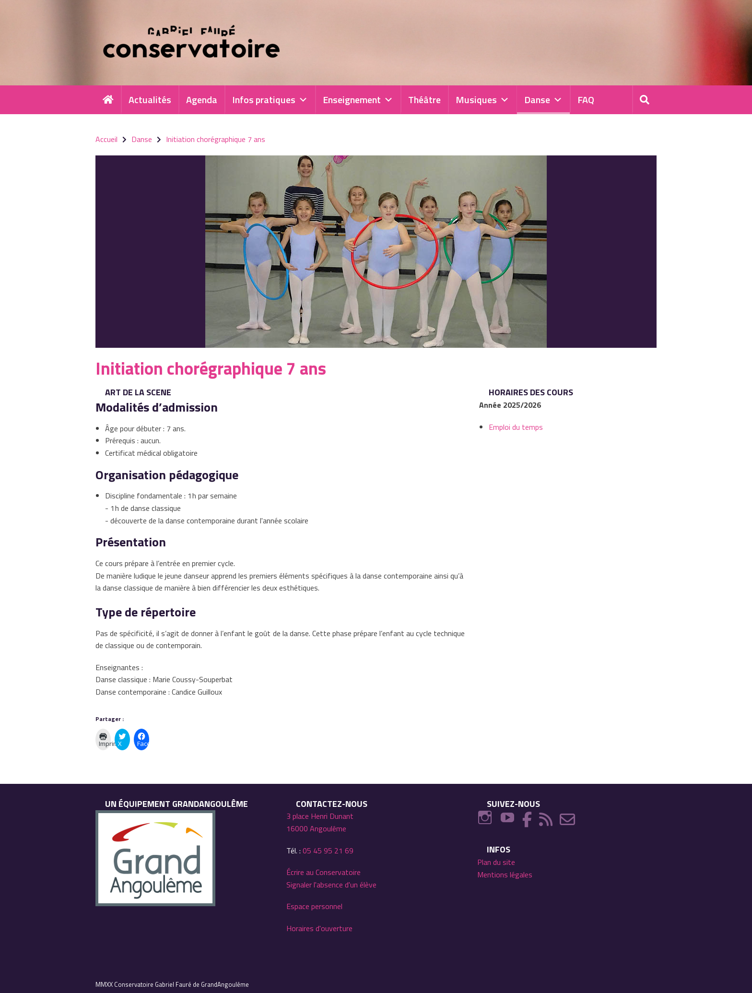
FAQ (585, 99)
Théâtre (424, 99)
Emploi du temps (516, 427)
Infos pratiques (270, 99)
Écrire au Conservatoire (323, 872)
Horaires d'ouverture (319, 928)
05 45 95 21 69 (328, 850)
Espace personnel (314, 906)
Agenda (201, 99)
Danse (543, 99)
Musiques (482, 99)
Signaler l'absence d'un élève (331, 884)
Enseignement (358, 99)
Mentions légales (504, 874)
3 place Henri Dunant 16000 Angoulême (319, 822)
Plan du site (496, 862)
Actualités (150, 99)
